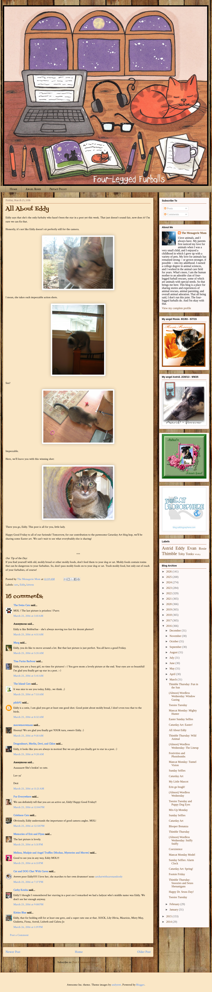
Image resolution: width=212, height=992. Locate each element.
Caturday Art (176, 776)
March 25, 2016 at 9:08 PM (28, 904)
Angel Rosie (33, 189)
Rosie (202, 548)
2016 (169, 625)
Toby (181, 554)
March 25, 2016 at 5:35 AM (28, 653)
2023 (169, 587)
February (175, 904)
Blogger (140, 985)
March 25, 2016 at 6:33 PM (28, 863)
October (174, 641)
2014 (169, 921)
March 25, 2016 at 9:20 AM (28, 754)
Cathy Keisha (20, 890)
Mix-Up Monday (178, 809)
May (172, 668)
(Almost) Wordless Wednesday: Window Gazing (182, 696)
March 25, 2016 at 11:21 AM (28, 788)
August (174, 652)
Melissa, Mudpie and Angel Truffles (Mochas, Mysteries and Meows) (51, 853)
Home (13, 189)
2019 (169, 609)
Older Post (144, 952)
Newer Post (13, 952)
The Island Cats (22, 684)
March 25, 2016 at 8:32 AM (28, 717)
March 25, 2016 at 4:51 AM (28, 634)
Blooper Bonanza (178, 826)
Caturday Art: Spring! (181, 868)
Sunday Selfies (177, 770)
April (173, 674)
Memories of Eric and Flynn (28, 834)
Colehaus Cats (21, 815)
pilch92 (17, 702)
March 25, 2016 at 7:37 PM (28, 882)
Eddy (22, 585)
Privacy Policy (58, 189)
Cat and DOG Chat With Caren (30, 871)
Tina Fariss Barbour (24, 661)
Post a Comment (19, 935)
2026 (169, 571)
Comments (171, 214)
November (176, 635)
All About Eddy (177, 730)
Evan (192, 548)
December (176, 630)
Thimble (169, 553)
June (172, 663)
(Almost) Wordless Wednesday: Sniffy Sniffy (181, 840)
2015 (169, 916)
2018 (169, 614)
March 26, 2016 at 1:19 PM (28, 927)
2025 (169, 576)
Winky (198, 554)
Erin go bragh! (177, 786)
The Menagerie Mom (193, 232)
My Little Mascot (178, 781)
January (174, 909)
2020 (169, 604)
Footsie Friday (177, 874)
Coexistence (175, 849)
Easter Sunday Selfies (181, 719)
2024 (169, 582)
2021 (169, 598)
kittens (30, 585)
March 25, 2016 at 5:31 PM (28, 844)
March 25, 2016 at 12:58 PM (28, 826)
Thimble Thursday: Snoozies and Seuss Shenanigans (181, 883)
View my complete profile (176, 308)
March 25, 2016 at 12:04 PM (28, 807)
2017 (169, 620)
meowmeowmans (23, 725)
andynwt (116, 985)
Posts (168, 208)
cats (16, 585)
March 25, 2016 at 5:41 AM (28, 676)
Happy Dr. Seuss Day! (181, 891)
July (172, 657)
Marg (16, 643)
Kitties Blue (19, 912)
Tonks (190, 554)
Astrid (167, 548)
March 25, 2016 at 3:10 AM (28, 616)
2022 (169, 593)
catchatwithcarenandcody (108, 876)
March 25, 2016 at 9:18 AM (28, 736)
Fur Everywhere (22, 797)
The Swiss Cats (21, 605)
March (174, 679)
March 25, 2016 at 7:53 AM (28, 694)
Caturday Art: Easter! (181, 724)
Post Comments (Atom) (85, 962)
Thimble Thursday (179, 831)
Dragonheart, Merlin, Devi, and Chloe (34, 744)
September (176, 646)
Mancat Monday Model (182, 854)
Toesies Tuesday (178, 705)
